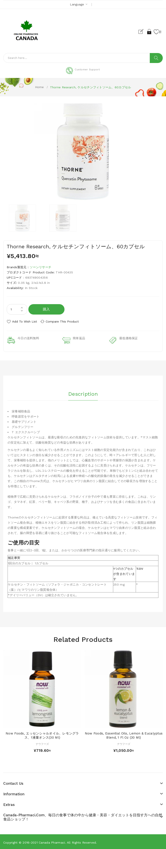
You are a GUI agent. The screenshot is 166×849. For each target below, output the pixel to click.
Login (148, 31)
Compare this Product (65, 321)
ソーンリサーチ (40, 267)
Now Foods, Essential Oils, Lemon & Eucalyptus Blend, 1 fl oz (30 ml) (124, 734)
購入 (46, 309)
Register (141, 31)
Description (83, 392)
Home (39, 87)
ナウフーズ (42, 742)
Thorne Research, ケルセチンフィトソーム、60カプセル (90, 87)
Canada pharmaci (52, 841)
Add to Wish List (24, 321)
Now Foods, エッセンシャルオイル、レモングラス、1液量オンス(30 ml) (42, 734)
